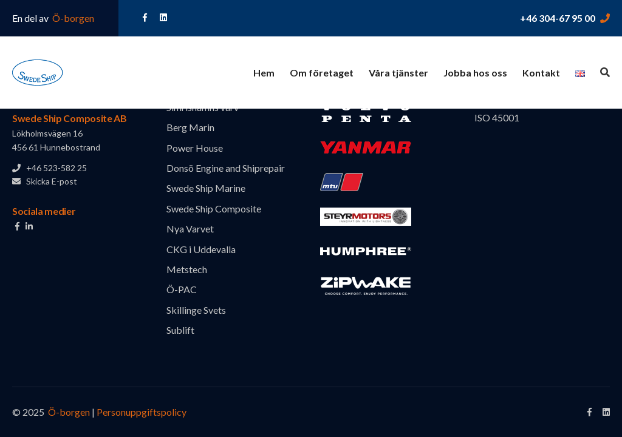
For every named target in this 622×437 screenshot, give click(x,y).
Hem (264, 72)
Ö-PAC (181, 289)
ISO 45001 (496, 117)
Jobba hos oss (475, 72)
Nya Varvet (190, 228)
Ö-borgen (72, 18)
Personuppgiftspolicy (141, 412)
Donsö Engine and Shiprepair (225, 168)
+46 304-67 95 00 (557, 18)
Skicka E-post (44, 181)
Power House (194, 148)
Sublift (180, 330)
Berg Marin (190, 127)
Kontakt (541, 72)
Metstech (186, 269)
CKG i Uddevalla (201, 249)
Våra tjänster (398, 72)
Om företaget (322, 72)
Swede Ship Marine (205, 188)
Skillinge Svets (196, 310)
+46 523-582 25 (49, 168)
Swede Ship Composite (213, 208)
